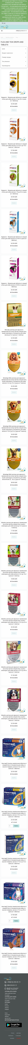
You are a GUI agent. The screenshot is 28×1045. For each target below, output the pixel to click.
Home (2, 37)
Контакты (12, 1038)
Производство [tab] (6, 65)
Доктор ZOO (8, 1018)
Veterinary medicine (10, 37)
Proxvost (7, 1005)
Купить (16, 825)
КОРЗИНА (19, 1038)
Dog (17, 37)
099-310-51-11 (11, 985)
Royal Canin (7, 1014)
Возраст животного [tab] (7, 53)
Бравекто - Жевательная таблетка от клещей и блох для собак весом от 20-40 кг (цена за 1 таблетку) (14, 238)
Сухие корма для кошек (10, 993)
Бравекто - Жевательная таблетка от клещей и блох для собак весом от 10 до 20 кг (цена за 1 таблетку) (14, 192)
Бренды (7, 1002)
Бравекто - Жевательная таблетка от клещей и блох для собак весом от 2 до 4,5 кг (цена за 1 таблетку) (14, 99)
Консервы (7, 995)
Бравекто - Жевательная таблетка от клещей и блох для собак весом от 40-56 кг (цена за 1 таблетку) (14, 285)
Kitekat (6, 1004)
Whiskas (7, 1016)
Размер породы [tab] (6, 57)
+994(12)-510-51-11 (21, 30)
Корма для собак (10, 997)
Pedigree (7, 1009)
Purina (6, 1013)
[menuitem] (4, 27)
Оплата (12, 1033)
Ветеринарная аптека (12, 1020)
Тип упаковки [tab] (6, 61)
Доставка (19, 1033)
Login (3, 23)
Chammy (7, 1007)
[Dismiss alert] (26, 1)
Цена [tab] (3, 49)
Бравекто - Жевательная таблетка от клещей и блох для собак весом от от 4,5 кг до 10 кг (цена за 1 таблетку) (14, 145)
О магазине (18, 1035)
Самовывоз (10, 1035)
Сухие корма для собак (10, 998)
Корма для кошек (11, 991)
